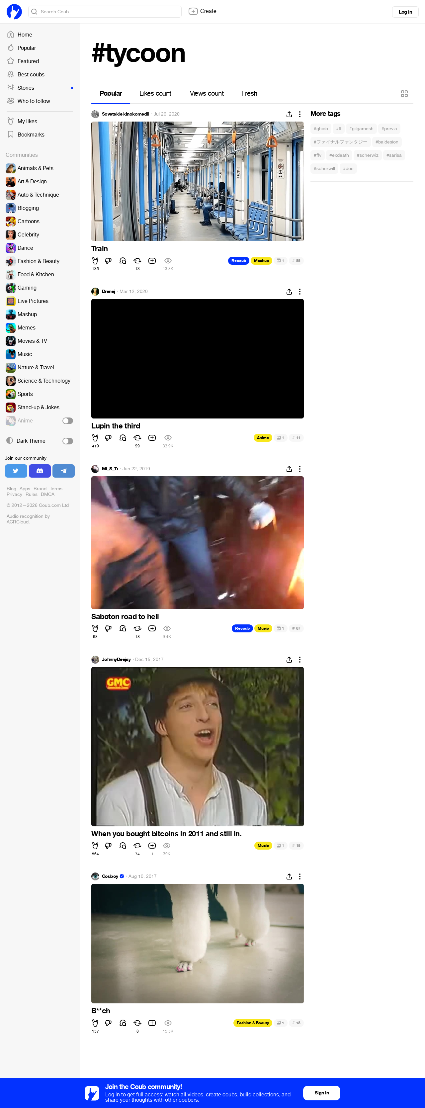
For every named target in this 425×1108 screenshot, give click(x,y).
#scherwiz (368, 155)
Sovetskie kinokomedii (125, 114)
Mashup (261, 260)
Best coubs (25, 74)
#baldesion (387, 142)
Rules (32, 494)
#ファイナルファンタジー (341, 142)
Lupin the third (115, 426)
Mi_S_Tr (110, 469)
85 (296, 260)
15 (296, 845)
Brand (40, 489)
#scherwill (324, 168)
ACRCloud (18, 522)
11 (296, 437)
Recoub (238, 260)
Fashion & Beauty (253, 1023)
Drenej (108, 291)
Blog (11, 489)
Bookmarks (25, 134)
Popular (21, 48)
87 (296, 628)
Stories (40, 88)
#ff (338, 129)
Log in (405, 12)
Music (263, 628)
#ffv (317, 155)
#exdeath (339, 155)
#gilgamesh (361, 129)
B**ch (100, 1011)
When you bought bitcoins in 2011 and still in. (166, 834)
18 (296, 1023)
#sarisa (394, 155)
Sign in (322, 1093)
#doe (348, 168)
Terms (56, 489)
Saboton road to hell (125, 616)
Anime (263, 437)
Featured (23, 61)
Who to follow (28, 101)
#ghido (321, 129)
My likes (22, 121)
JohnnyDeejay (116, 659)
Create (202, 11)
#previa (389, 129)
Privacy (14, 494)
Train (99, 248)
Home (19, 35)
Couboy (110, 876)
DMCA (47, 494)
